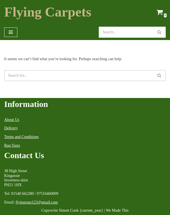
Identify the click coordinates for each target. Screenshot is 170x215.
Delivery (11, 128)
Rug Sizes (12, 145)
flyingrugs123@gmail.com (37, 202)
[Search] (126, 32)
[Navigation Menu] (10, 32)
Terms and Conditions (21, 137)
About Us (11, 120)
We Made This (117, 210)
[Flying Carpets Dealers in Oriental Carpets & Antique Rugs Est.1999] (47, 12)
